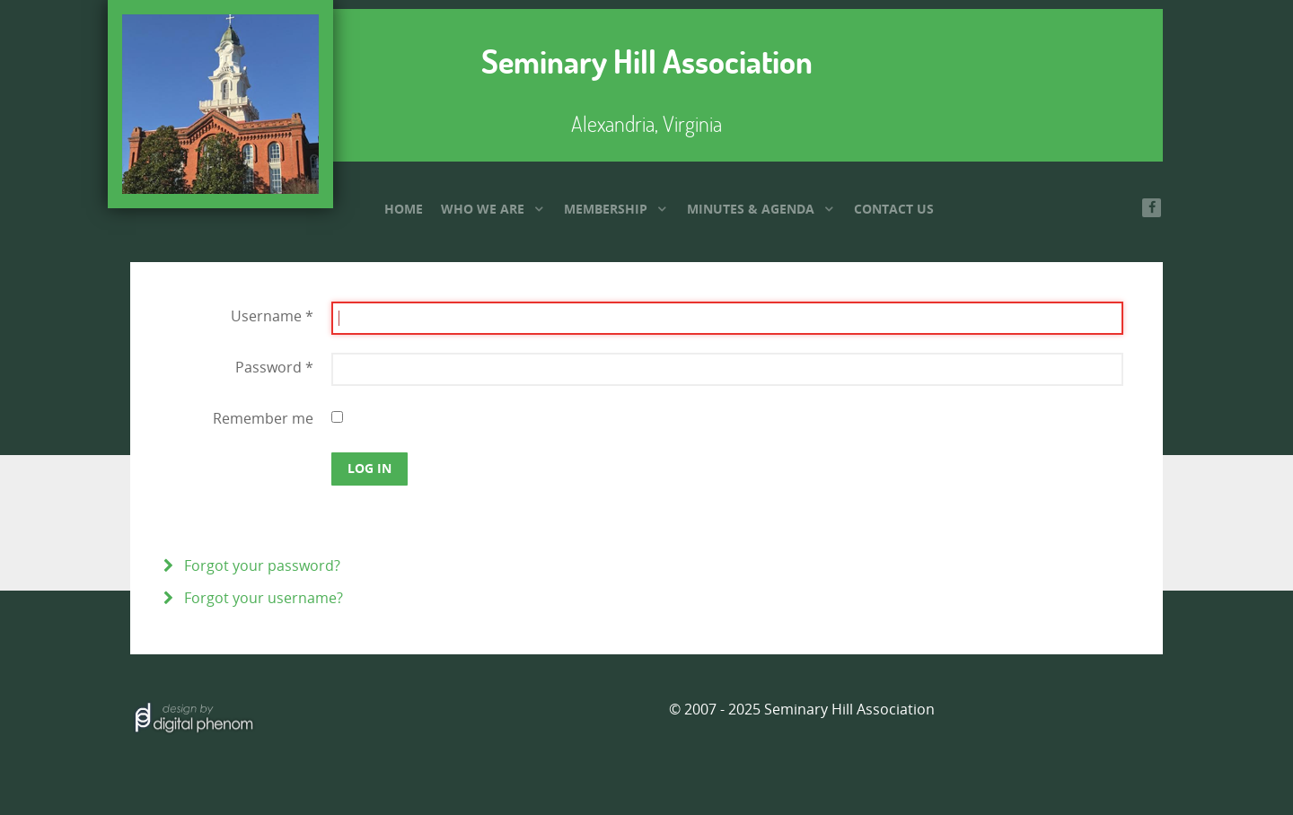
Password (274, 367)
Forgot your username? (261, 598)
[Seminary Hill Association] (220, 104)
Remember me (263, 418)
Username (272, 316)
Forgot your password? (260, 565)
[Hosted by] (193, 715)
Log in (369, 468)
